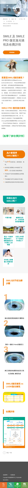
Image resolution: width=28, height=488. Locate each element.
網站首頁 (5, 19)
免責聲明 (5, 475)
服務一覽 (13, 19)
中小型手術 (9, 21)
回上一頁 (23, 19)
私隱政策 (13, 475)
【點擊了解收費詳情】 (13, 136)
